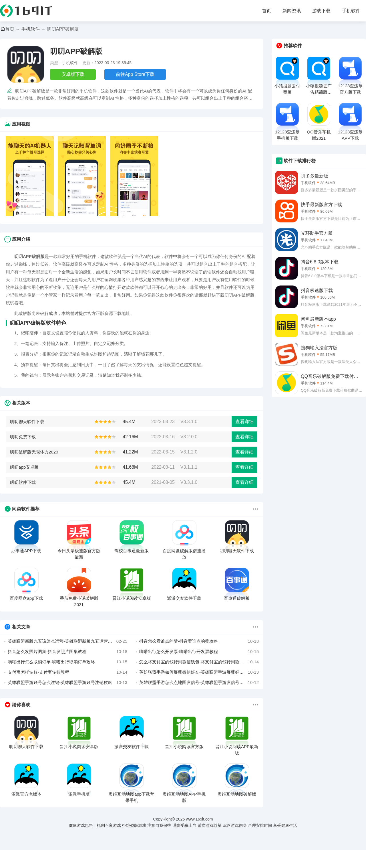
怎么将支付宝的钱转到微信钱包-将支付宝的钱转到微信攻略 (199, 662)
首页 (266, 10)
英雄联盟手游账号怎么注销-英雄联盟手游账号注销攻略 (67, 682)
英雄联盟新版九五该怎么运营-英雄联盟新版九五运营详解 (67, 641)
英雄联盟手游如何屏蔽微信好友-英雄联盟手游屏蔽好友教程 (199, 672)
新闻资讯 (292, 10)
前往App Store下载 (135, 74)
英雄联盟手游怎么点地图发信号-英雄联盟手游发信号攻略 (199, 682)
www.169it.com (199, 819)
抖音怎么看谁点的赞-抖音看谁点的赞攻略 (199, 641)
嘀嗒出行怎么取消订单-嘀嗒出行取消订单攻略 (67, 662)
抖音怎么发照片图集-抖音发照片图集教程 (67, 651)
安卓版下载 (72, 74)
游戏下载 (321, 10)
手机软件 (351, 10)
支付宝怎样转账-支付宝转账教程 (67, 672)
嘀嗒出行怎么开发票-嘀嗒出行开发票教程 (199, 651)
